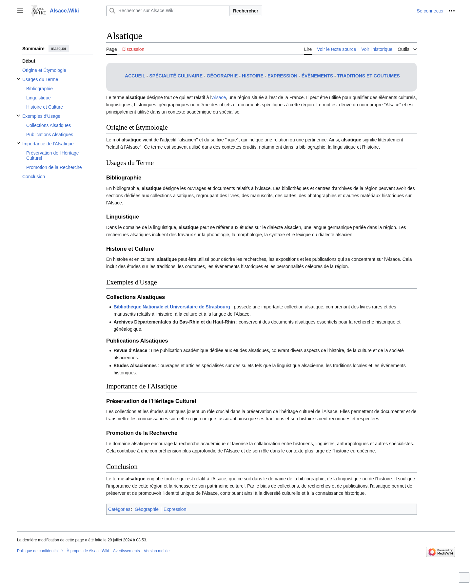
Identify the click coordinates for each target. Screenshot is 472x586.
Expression (282, 75)
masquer (59, 48)
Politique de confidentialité (40, 551)
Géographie (222, 75)
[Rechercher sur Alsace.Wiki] (167, 11)
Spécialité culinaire (176, 75)
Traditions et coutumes (368, 75)
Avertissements (126, 551)
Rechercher (245, 10)
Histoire (253, 75)
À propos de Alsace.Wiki (88, 551)
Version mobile (157, 551)
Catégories (119, 509)
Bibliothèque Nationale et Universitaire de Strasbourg (171, 306)
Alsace (219, 97)
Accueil (135, 75)
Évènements (317, 75)
